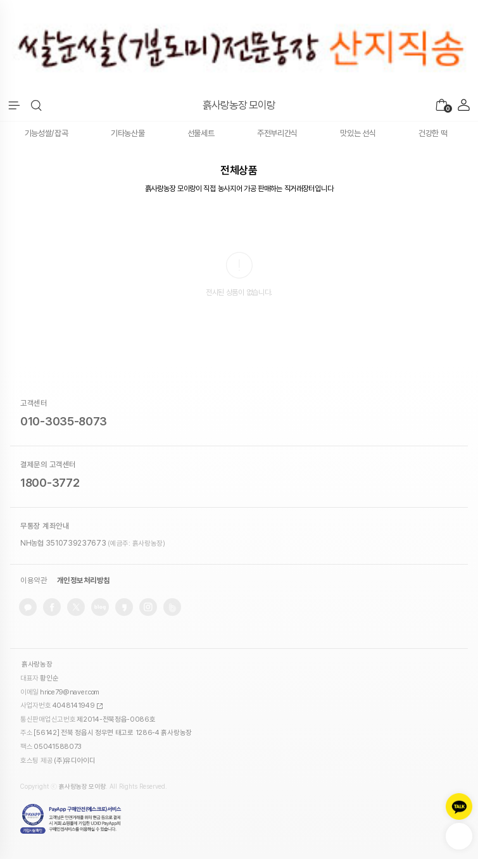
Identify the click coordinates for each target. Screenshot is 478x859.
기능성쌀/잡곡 (46, 133)
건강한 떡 (433, 133)
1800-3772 (49, 482)
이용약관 (33, 580)
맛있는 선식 (357, 133)
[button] (36, 105)
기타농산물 (128, 133)
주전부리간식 (277, 133)
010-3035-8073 (63, 421)
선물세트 (201, 133)
